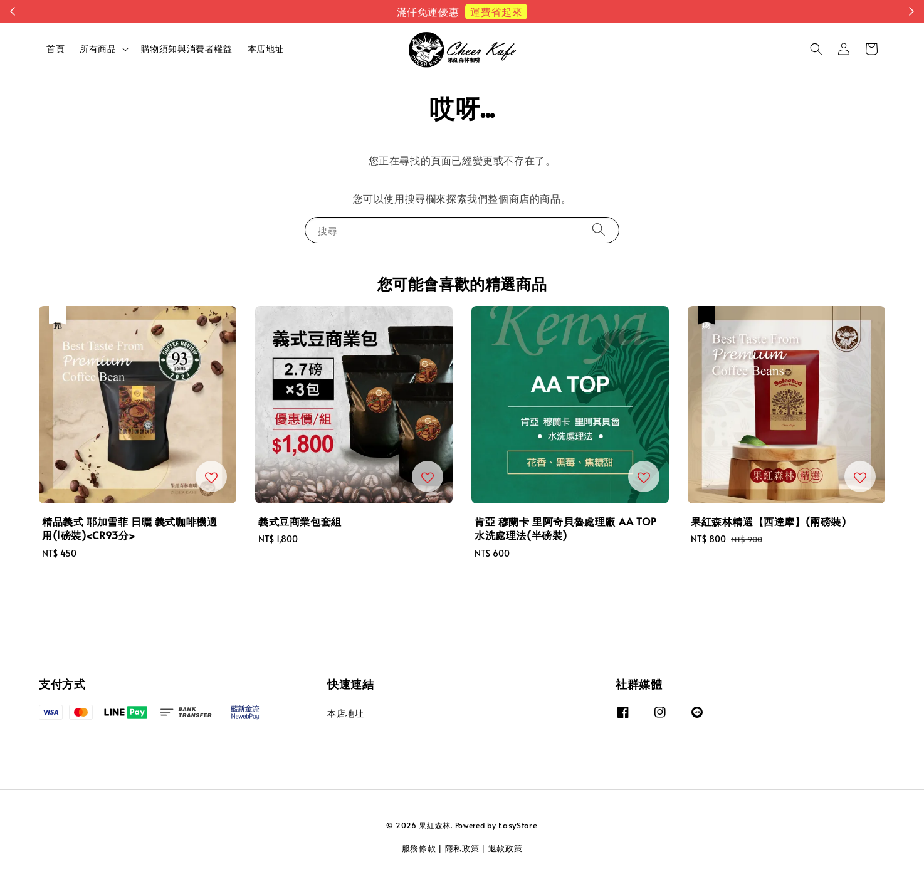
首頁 (55, 49)
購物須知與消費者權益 (187, 49)
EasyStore (517, 825)
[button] (816, 49)
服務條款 (419, 848)
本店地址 (266, 49)
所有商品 (98, 49)
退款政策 (505, 848)
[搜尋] (599, 230)
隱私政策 (462, 848)
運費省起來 (496, 11)
